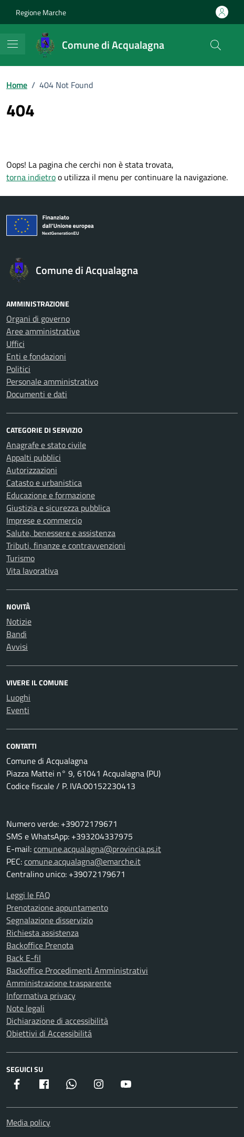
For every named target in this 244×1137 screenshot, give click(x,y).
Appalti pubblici (33, 457)
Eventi (17, 710)
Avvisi (17, 646)
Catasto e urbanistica (44, 482)
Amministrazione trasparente (58, 983)
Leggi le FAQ (28, 895)
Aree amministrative (43, 331)
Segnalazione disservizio (49, 920)
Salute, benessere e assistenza (60, 533)
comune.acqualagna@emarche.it (82, 861)
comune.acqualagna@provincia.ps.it (97, 849)
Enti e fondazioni (36, 356)
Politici (18, 369)
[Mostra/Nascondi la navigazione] (12, 44)
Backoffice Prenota (39, 945)
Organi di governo (38, 318)
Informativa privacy (41, 995)
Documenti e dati (36, 394)
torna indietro (31, 177)
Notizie (18, 621)
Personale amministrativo (52, 381)
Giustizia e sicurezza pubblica (58, 507)
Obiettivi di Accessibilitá (49, 1033)
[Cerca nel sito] (215, 45)
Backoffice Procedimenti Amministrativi (77, 970)
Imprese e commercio (44, 520)
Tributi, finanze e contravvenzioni (65, 545)
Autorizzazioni (31, 470)
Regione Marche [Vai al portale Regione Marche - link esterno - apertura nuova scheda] (41, 12)
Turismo (20, 558)
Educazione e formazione (50, 495)
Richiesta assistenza (42, 932)
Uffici (15, 343)
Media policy (28, 1122)
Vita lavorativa (32, 570)
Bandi (16, 634)
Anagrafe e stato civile (46, 445)
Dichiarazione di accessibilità (57, 1020)
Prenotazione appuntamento (57, 907)
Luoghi (18, 697)
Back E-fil (23, 958)
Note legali (25, 1008)
